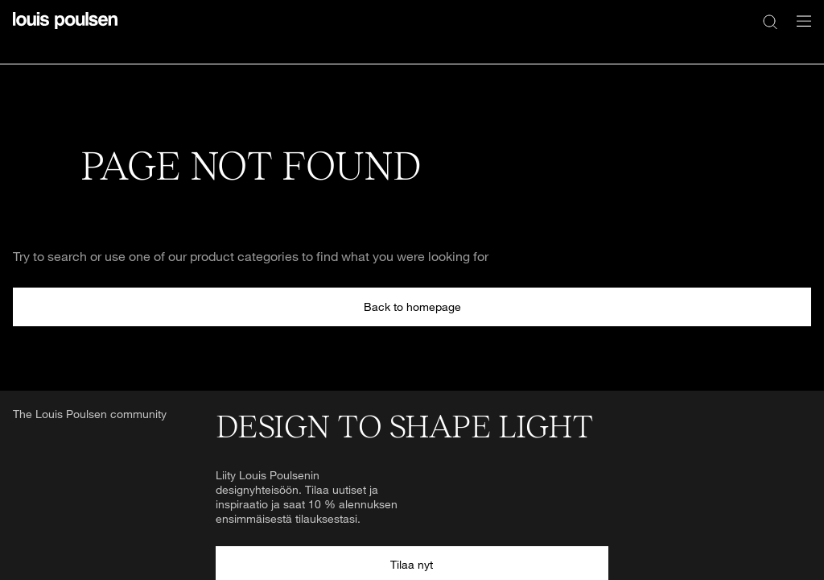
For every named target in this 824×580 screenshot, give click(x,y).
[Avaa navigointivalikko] (799, 30)
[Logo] (65, 30)
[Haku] (770, 21)
